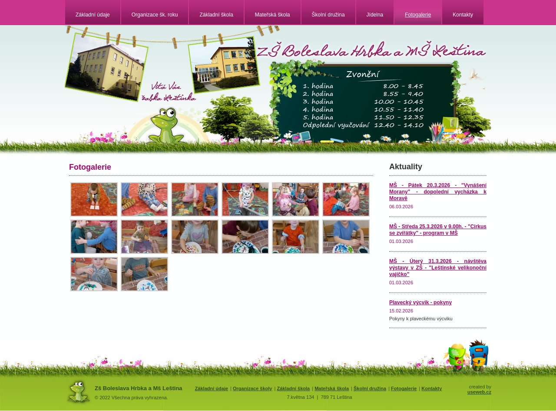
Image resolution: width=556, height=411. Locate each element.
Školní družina (328, 15)
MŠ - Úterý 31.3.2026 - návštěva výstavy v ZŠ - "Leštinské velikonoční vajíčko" (437, 267)
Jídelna (375, 15)
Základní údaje (93, 15)
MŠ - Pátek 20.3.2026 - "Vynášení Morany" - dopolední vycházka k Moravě (437, 191)
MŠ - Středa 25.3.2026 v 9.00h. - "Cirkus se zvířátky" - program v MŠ (437, 230)
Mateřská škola (272, 15)
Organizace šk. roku (155, 15)
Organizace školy (252, 388)
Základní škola (216, 15)
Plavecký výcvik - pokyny (420, 302)
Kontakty (463, 15)
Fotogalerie (418, 15)
